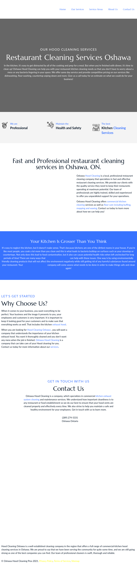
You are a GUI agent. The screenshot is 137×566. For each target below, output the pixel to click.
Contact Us (128, 9)
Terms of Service (62, 561)
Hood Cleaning (92, 175)
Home (63, 9)
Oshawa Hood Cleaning (57, 258)
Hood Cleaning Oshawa (39, 329)
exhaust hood (59, 324)
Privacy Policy (46, 561)
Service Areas (96, 9)
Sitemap (75, 561)
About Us (113, 9)
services (54, 346)
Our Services (77, 9)
